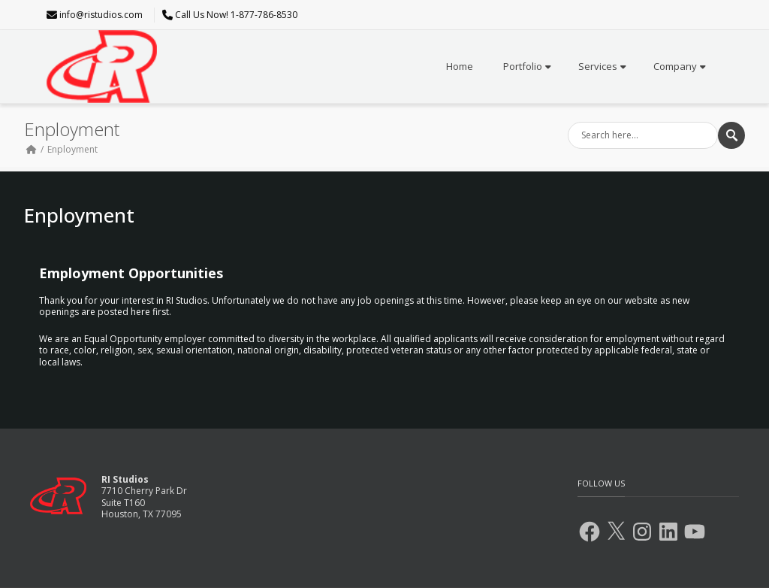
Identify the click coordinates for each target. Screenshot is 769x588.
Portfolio (527, 66)
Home (459, 66)
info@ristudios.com (101, 14)
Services (602, 66)
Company (679, 66)
